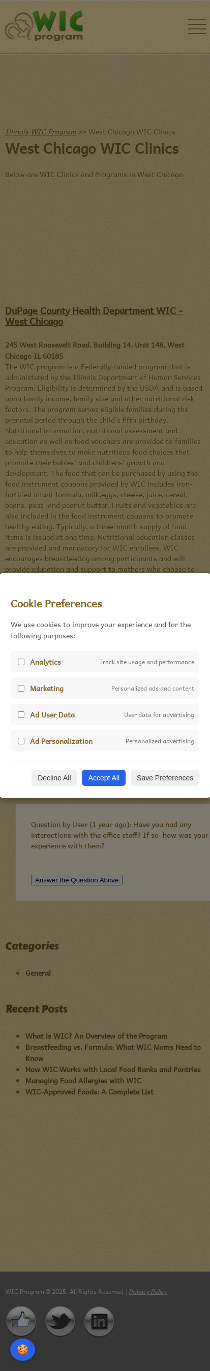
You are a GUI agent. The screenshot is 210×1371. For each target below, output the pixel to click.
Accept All (103, 778)
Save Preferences (165, 778)
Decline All (54, 778)
